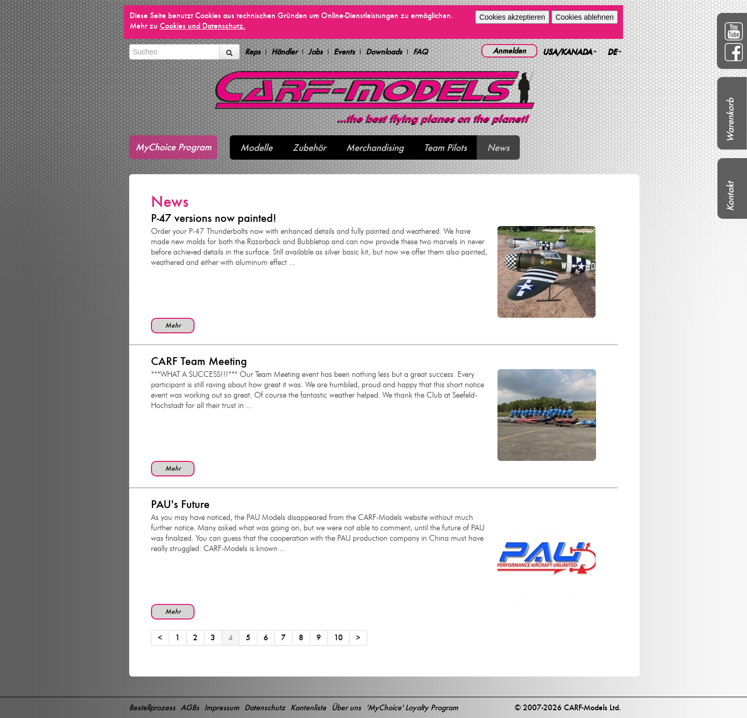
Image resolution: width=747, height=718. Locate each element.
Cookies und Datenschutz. (202, 26)
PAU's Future (180, 504)
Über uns (346, 707)
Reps (252, 51)
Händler (284, 51)
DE (614, 52)
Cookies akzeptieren (512, 17)
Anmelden (509, 50)
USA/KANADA (570, 52)
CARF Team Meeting (199, 361)
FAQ (420, 51)
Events (344, 51)
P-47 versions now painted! (213, 218)
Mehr (173, 325)
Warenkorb (730, 120)
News (498, 147)
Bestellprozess (152, 707)
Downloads (384, 51)
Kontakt (730, 196)
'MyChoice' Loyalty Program (412, 707)
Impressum (221, 707)
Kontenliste (308, 707)
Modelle (256, 147)
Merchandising (375, 147)
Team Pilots (445, 147)
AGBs (190, 707)
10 (338, 637)
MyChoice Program (173, 147)
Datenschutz (264, 707)
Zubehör (309, 147)
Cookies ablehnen (585, 17)
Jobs (315, 51)
